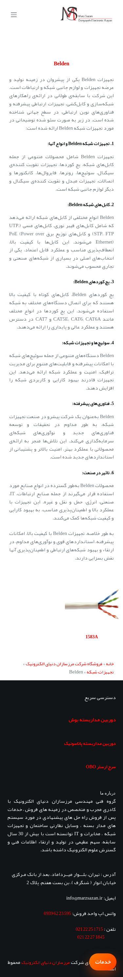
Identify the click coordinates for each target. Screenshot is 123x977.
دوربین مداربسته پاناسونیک (90, 743)
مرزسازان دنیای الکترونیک (45, 962)
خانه (110, 663)
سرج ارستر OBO (100, 766)
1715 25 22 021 (89, 929)
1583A (91, 636)
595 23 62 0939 (57, 913)
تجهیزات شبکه (100, 671)
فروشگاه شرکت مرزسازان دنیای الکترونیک (64, 663)
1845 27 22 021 (91, 937)
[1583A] (92, 603)
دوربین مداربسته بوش (92, 720)
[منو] (14, 15)
